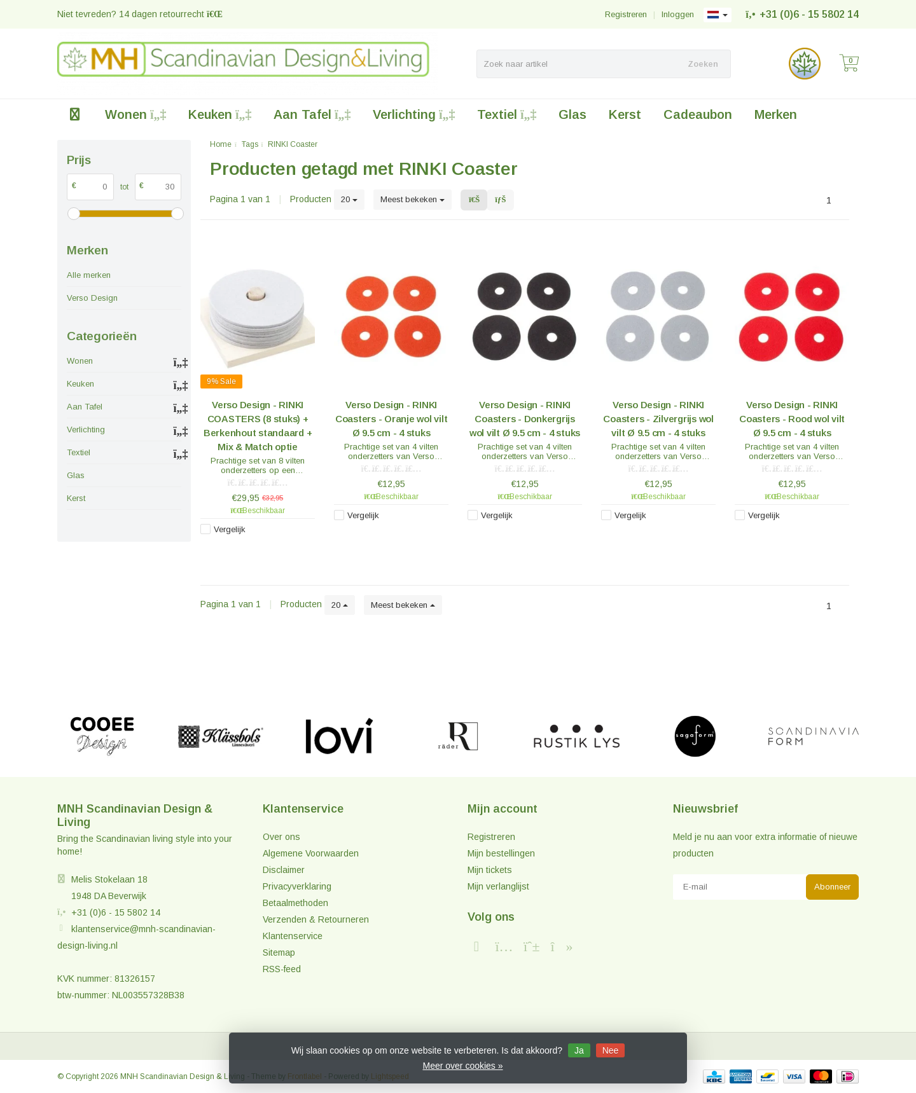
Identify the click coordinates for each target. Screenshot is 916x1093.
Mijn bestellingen (501, 853)
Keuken (219, 114)
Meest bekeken (412, 199)
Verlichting (414, 114)
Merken (775, 114)
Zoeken (703, 64)
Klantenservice (293, 936)
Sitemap (279, 952)
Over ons (281, 837)
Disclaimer (284, 870)
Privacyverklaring (297, 886)
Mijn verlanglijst (498, 886)
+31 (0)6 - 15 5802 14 (809, 14)
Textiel (506, 114)
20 (349, 199)
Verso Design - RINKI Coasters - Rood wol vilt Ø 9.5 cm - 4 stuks (792, 418)
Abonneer (832, 886)
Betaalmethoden (295, 903)
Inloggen (678, 14)
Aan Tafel (312, 114)
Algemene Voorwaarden (311, 853)
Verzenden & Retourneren (316, 919)
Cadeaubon (697, 114)
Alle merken (89, 275)
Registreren (626, 14)
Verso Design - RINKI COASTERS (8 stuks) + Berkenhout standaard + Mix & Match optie (258, 425)
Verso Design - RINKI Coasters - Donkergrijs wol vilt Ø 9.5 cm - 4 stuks (524, 418)
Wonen (135, 114)
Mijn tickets (490, 870)
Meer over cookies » (462, 1066)
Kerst (625, 114)
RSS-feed (282, 969)
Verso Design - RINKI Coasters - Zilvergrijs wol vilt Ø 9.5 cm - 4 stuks (658, 418)
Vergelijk (230, 529)
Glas (572, 114)
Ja (579, 1050)
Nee (610, 1050)
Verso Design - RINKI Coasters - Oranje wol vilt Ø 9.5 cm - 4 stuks (391, 418)
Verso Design (92, 298)
